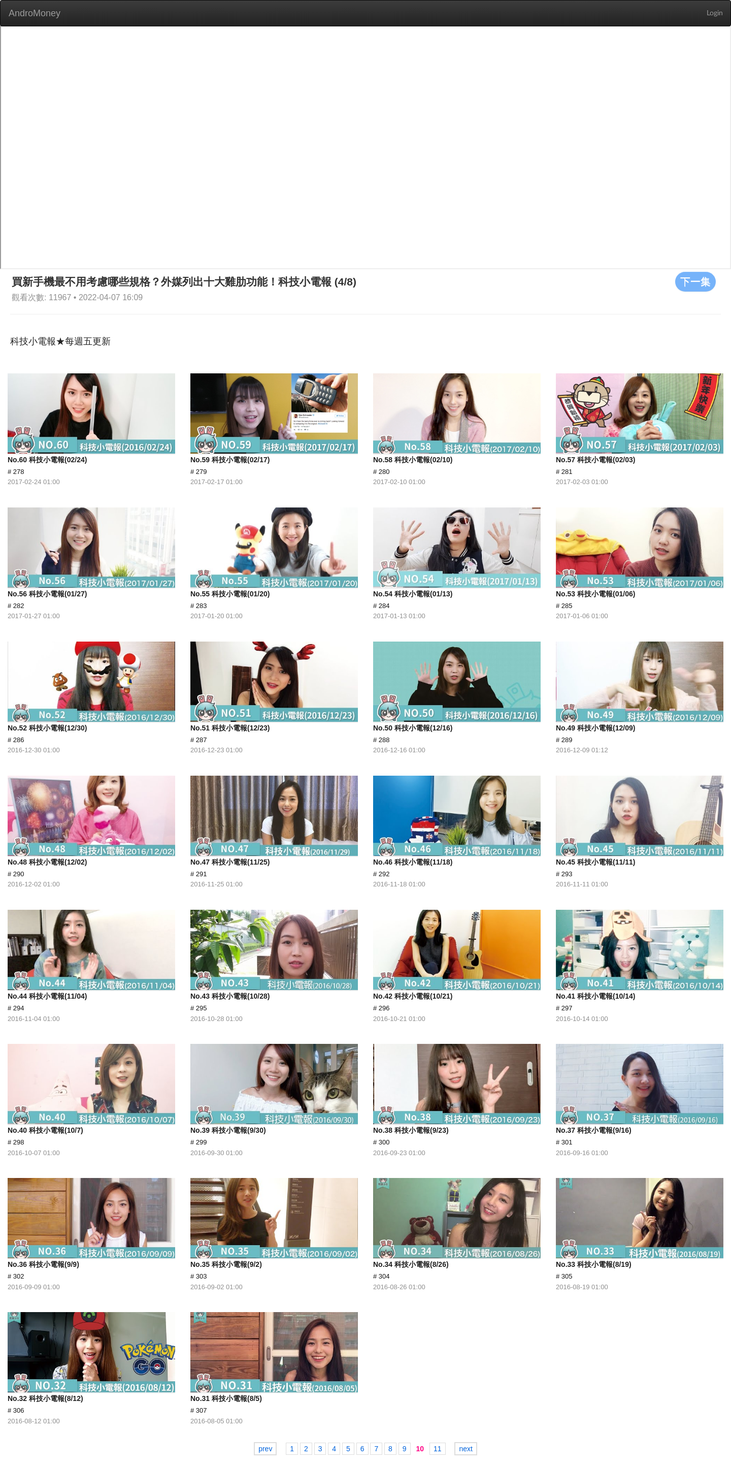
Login (715, 13)
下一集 (695, 281)
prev (265, 1449)
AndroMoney (34, 13)
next (465, 1449)
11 (438, 1449)
